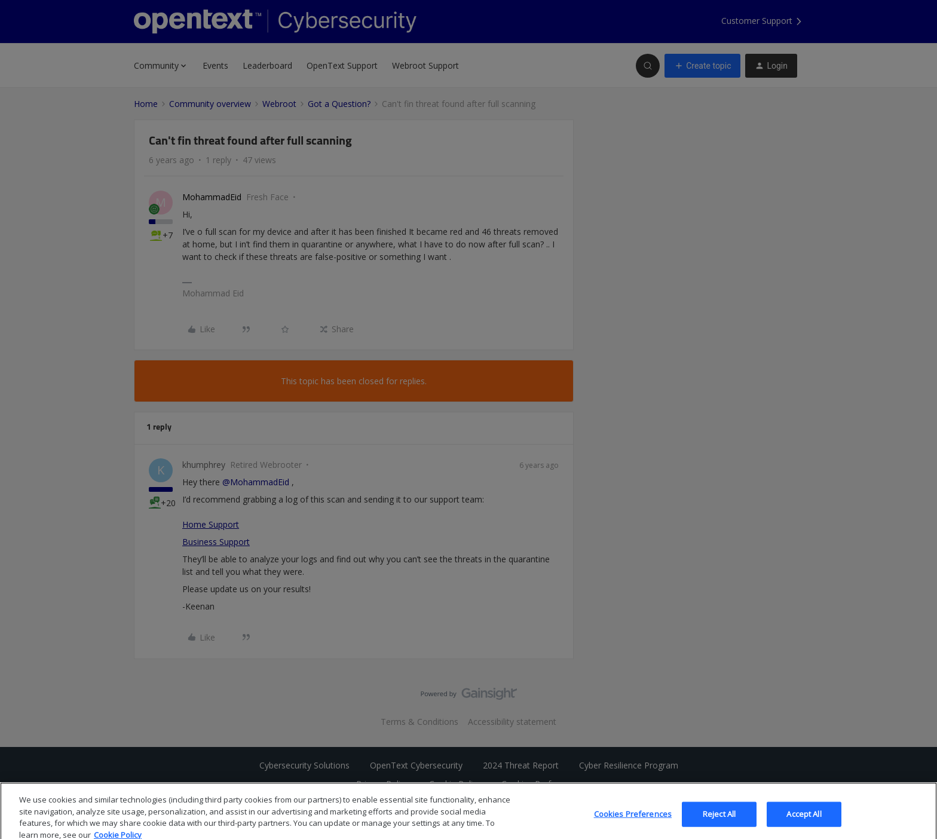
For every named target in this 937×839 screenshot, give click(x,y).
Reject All (719, 822)
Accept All (803, 822)
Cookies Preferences (633, 822)
